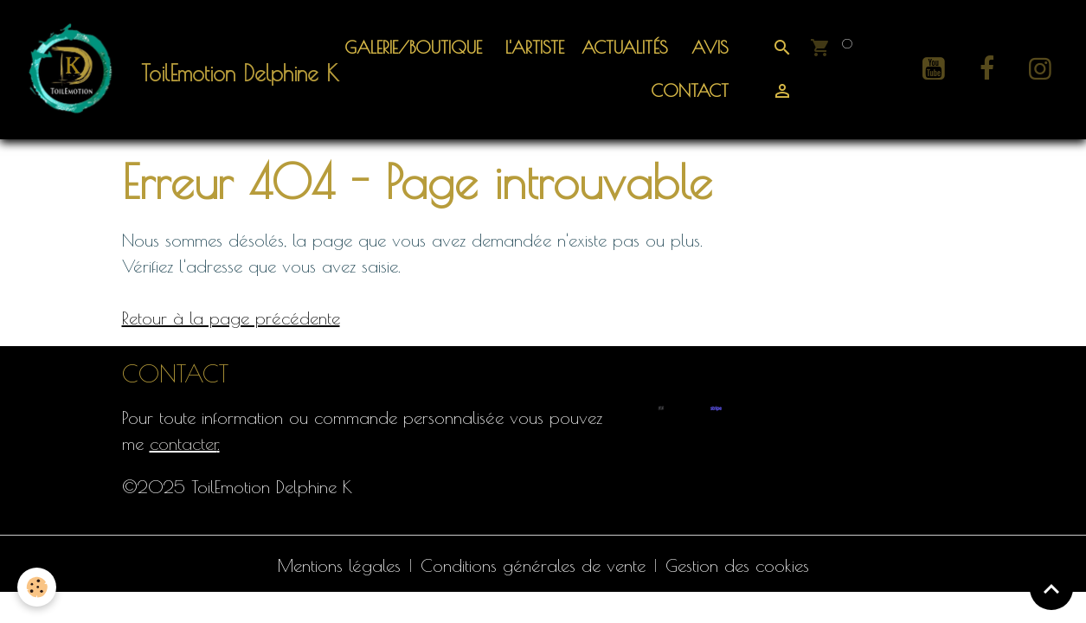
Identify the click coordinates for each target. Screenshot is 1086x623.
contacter (183, 443)
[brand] (161, 69)
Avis (707, 47)
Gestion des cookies (737, 565)
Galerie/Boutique (413, 47)
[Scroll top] (1051, 588)
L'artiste (531, 47)
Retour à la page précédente (231, 318)
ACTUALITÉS (625, 47)
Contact (687, 90)
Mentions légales (339, 565)
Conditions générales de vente (533, 565)
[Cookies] (36, 587)
